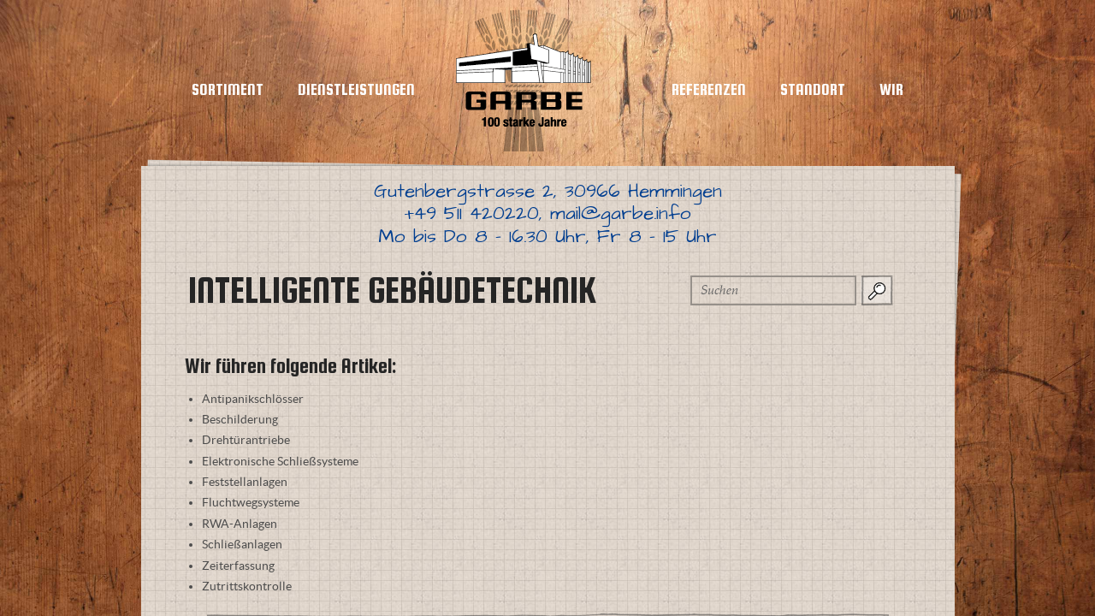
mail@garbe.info (620, 213)
